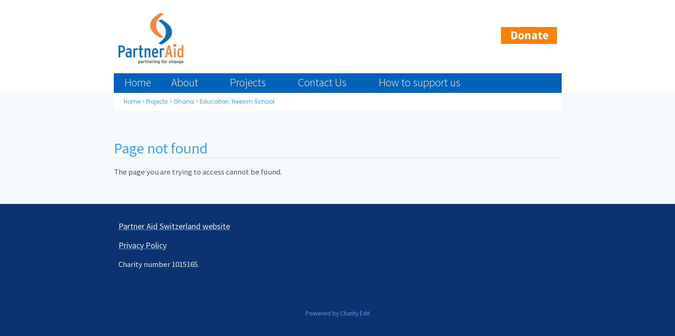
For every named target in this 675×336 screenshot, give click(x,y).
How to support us (419, 82)
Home (138, 82)
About (184, 82)
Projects (248, 82)
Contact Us (322, 82)
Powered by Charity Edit (338, 313)
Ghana (184, 101)
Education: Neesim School (237, 101)
